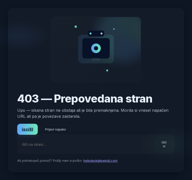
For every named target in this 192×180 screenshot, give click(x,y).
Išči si (164, 144)
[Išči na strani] (87, 144)
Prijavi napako (55, 129)
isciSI (27, 129)
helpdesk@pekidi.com (100, 160)
